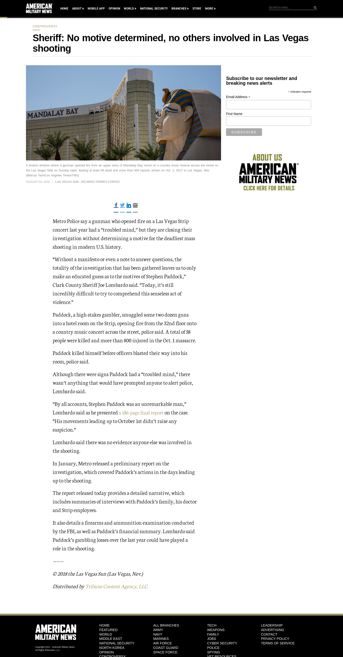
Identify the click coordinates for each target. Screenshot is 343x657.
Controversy (45, 26)
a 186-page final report (142, 412)
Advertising (272, 630)
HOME (104, 625)
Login (57, 650)
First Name (234, 114)
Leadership (272, 625)
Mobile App (96, 8)
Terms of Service (278, 643)
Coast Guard (165, 647)
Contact (269, 634)
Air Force (162, 643)
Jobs (211, 638)
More (209, 8)
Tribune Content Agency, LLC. (118, 585)
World (129, 8)
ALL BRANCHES (166, 625)
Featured (108, 630)
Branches (179, 8)
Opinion (114, 8)
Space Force (165, 652)
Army (158, 630)
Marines (161, 638)
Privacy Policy (275, 638)
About (76, 8)
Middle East (110, 638)
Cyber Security (222, 643)
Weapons (216, 630)
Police (213, 647)
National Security (154, 8)
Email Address (238, 97)
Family (213, 634)
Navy (157, 634)
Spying (213, 652)
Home (64, 8)
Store (196, 8)
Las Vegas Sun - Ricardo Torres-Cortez (87, 182)
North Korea (111, 647)
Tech (211, 625)
